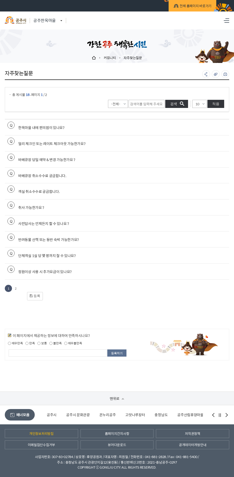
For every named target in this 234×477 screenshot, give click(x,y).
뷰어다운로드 (117, 444)
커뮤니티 (110, 57)
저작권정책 (192, 433)
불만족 (55, 343)
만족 (30, 343)
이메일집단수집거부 (41, 444)
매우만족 (15, 343)
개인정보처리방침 (41, 433)
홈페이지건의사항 (117, 433)
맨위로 (117, 398)
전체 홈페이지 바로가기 (191, 6)
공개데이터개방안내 (192, 444)
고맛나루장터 (135, 414)
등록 (35, 296)
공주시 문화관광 (78, 414)
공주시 (52, 414)
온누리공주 (107, 414)
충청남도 (161, 414)
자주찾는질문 (133, 57)
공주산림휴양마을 (190, 414)
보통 (42, 343)
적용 (215, 104)
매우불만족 (73, 343)
